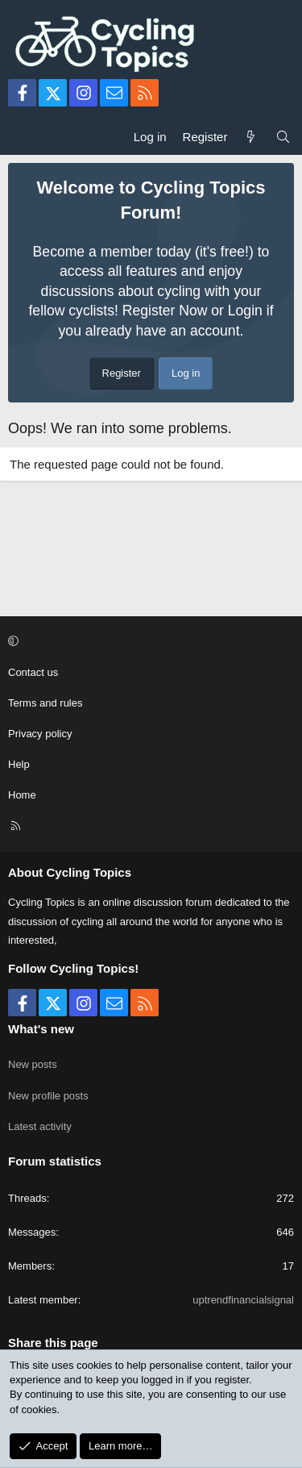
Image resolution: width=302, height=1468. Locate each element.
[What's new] (251, 136)
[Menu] (21, 136)
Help (19, 764)
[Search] (283, 136)
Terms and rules (45, 703)
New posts (32, 1064)
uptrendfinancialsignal (243, 1300)
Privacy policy (40, 734)
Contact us (33, 672)
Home (22, 795)
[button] (148, 641)
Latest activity (40, 1126)
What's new (41, 1029)
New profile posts (48, 1096)
